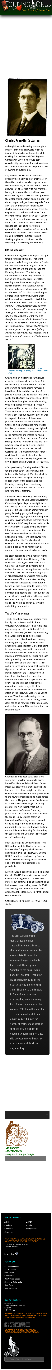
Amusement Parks (11, 1266)
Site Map (8, 1308)
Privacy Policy (11, 1304)
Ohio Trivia (8, 1285)
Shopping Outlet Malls (13, 1282)
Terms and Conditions (14, 1306)
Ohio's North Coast (12, 1279)
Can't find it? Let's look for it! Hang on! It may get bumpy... (20, 1151)
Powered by (9, 1254)
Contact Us (9, 1310)
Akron (7, 1222)
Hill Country (8, 1276)
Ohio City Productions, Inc (19, 1245)
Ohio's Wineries (10, 1288)
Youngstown (31, 1229)
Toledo (29, 1225)
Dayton (29, 1222)
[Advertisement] (26, 46)
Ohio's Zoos (9, 1273)
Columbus (8, 1232)
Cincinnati (8, 1225)
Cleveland (8, 1229)
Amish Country (10, 1269)
